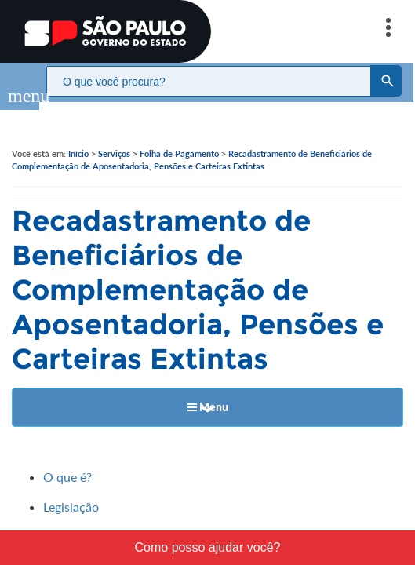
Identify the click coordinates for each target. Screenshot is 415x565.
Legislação (71, 490)
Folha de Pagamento (179, 138)
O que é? (67, 461)
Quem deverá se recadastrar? (123, 521)
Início (78, 138)
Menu (207, 391)
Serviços (114, 138)
